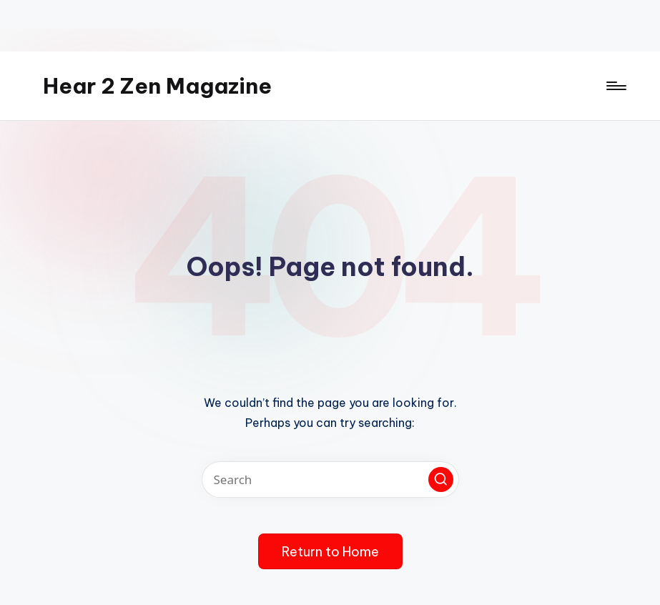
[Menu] (615, 86)
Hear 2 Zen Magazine (157, 85)
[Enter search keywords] (330, 479)
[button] (440, 479)
